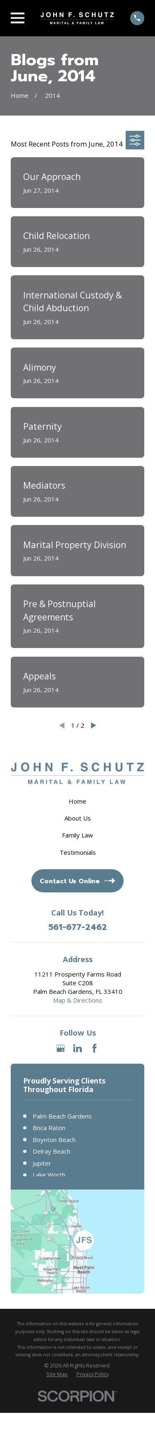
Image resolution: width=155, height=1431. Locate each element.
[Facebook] (94, 1048)
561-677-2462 (77, 927)
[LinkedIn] (77, 1048)
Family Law (77, 835)
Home (77, 801)
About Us (77, 818)
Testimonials (78, 852)
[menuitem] (57, 1374)
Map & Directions (77, 1000)
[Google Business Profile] (60, 1048)
